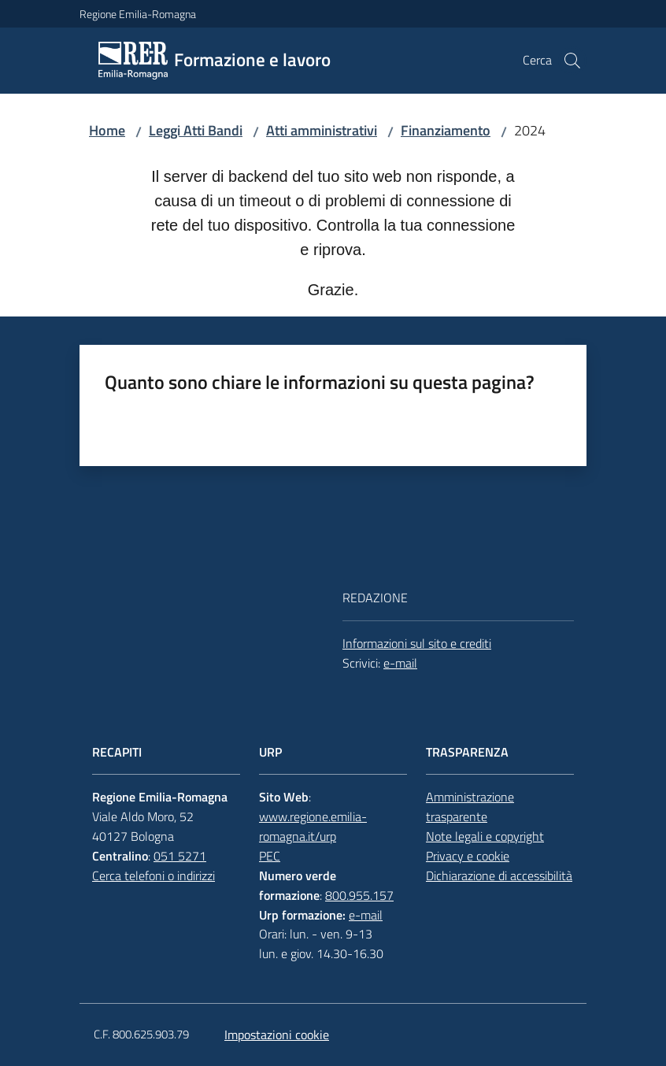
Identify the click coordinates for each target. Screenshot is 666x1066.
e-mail (400, 662)
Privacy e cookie (467, 855)
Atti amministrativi (321, 130)
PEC (269, 855)
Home (107, 130)
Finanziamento (445, 130)
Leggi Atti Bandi (195, 130)
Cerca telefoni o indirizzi (153, 875)
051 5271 (180, 855)
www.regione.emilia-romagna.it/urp (313, 826)
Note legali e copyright (485, 836)
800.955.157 (359, 895)
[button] (572, 60)
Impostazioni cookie (276, 1034)
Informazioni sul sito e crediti (416, 643)
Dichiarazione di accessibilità (499, 875)
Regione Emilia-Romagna (138, 14)
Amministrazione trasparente (470, 806)
